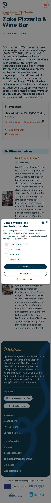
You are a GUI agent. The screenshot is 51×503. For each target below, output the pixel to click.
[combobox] (43, 222)
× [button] (47, 222)
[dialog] (25, 251)
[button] (25, 279)
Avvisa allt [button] (25, 273)
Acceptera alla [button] (25, 267)
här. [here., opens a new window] (25, 239)
